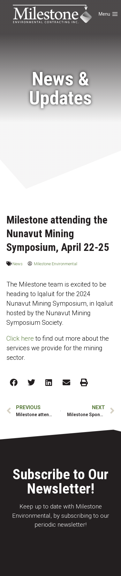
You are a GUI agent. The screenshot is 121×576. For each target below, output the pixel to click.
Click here (20, 338)
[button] (13, 382)
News (17, 263)
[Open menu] (108, 14)
